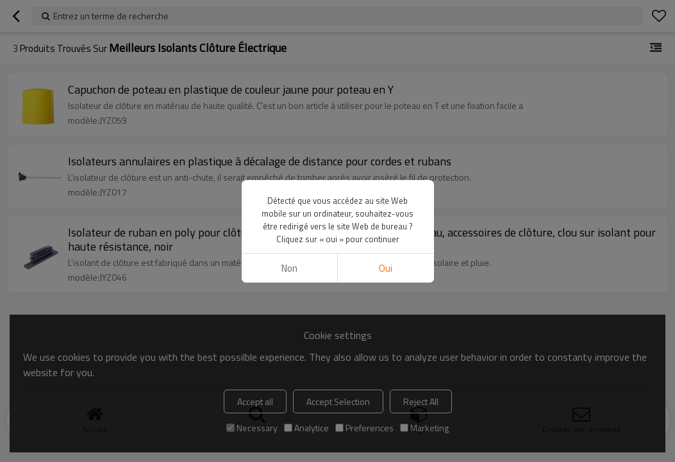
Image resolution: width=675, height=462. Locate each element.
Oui (385, 268)
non (289, 268)
